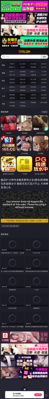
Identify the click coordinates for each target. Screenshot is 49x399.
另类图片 (43, 90)
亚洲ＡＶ (12, 71)
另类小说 (22, 98)
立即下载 (38, 395)
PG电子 (12, 64)
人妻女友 (33, 95)
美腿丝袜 (12, 90)
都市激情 (12, 95)
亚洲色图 (22, 87)
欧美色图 (33, 87)
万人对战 (33, 64)
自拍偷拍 (22, 71)
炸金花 (23, 67)
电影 (3, 81)
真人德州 (22, 64)
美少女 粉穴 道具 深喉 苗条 (10, 226)
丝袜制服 (22, 75)
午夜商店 (22, 102)
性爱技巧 (43, 98)
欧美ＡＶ (33, 71)
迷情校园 (12, 98)
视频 (3, 73)
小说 (3, 96)
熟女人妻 (12, 75)
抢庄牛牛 (43, 67)
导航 (3, 104)
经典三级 (22, 82)
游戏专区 (43, 64)
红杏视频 (12, 106)
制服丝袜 (12, 82)
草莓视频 (33, 102)
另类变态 (43, 82)
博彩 (3, 65)
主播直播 (33, 75)
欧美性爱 (43, 79)
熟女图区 (33, 90)
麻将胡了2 (12, 67)
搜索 (44, 57)
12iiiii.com (24, 52)
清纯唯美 (22, 90)
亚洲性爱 (12, 79)
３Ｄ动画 (43, 71)
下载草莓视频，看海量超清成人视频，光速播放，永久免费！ (26, 221)
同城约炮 (12, 102)
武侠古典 (43, 95)
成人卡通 (33, 79)
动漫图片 (43, 87)
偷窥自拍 (12, 87)
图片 (3, 88)
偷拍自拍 (22, 79)
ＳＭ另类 (43, 75)
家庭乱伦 (22, 95)
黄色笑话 (33, 98)
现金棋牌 (33, 67)
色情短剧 (22, 106)
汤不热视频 (43, 102)
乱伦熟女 (33, 82)
